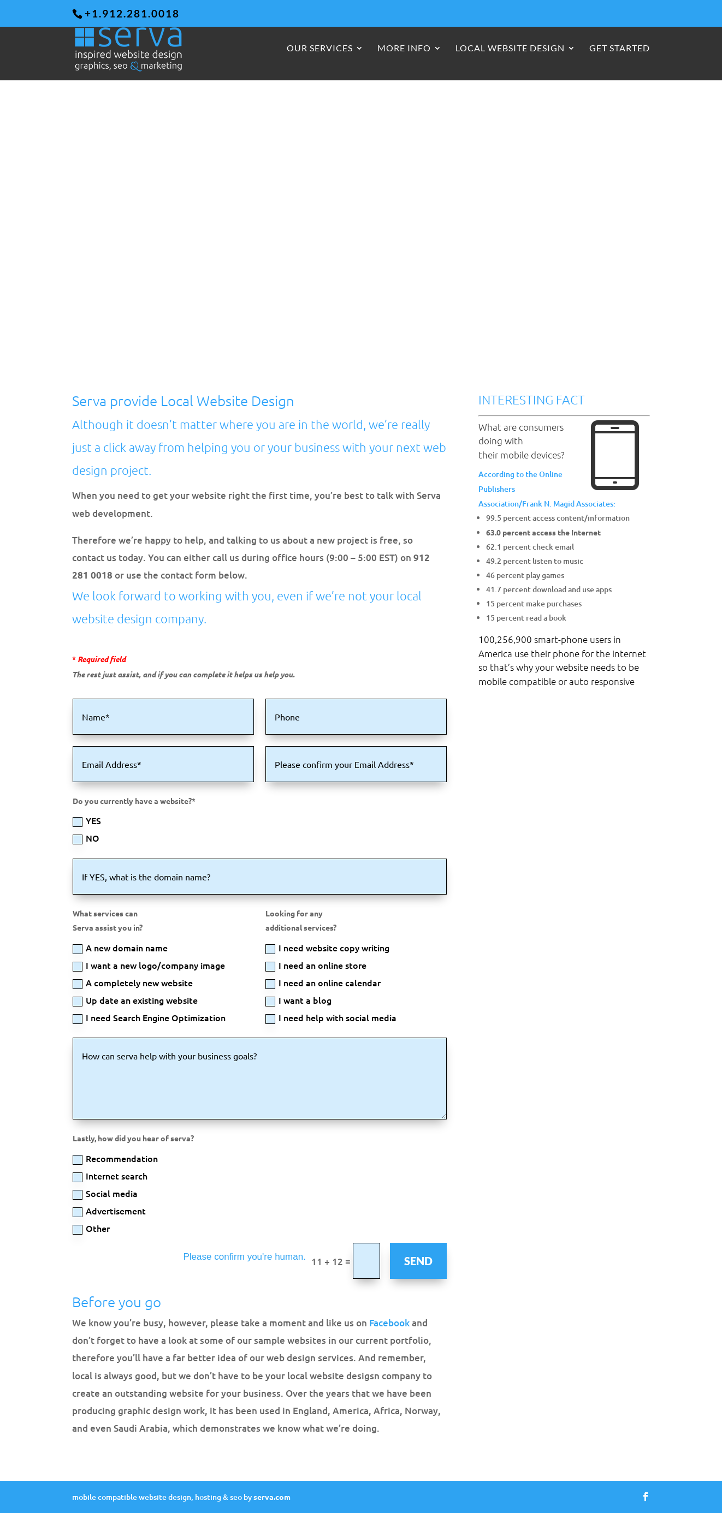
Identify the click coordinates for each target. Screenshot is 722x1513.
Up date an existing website (135, 1000)
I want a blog (298, 1000)
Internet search (110, 1176)
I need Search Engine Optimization (149, 1017)
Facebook (389, 1323)
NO (86, 838)
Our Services (320, 49)
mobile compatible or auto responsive (556, 681)
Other (91, 1228)
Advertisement (109, 1211)
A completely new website (133, 982)
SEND (418, 1260)
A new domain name (120, 948)
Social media (105, 1193)
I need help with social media (330, 1017)
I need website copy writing (327, 948)
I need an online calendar (323, 982)
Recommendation (115, 1158)
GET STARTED (619, 49)
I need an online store (315, 965)
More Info (404, 49)
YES (87, 820)
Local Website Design (510, 49)
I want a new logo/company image (149, 965)
